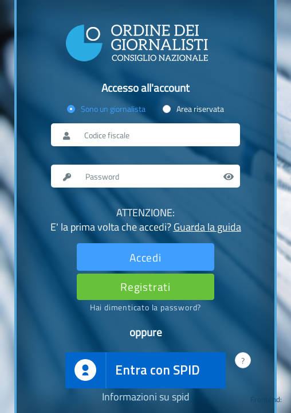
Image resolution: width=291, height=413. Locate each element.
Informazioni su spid (146, 397)
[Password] (157, 176)
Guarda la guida (207, 227)
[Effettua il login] (145, 257)
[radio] (106, 109)
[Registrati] (145, 286)
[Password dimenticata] (145, 307)
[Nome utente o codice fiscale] (155, 135)
